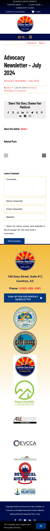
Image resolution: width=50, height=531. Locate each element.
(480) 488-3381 (30, 288)
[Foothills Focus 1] (25, 456)
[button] (6, 155)
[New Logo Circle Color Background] (25, 16)
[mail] (35, 520)
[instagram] (20, 520)
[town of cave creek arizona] (25, 331)
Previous (31, 43)
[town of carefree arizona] (25, 307)
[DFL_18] (25, 379)
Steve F (10, 88)
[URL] (25, 217)
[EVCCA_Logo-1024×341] (25, 432)
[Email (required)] (25, 209)
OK (41, 526)
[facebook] (15, 520)
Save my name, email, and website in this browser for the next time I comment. (24, 230)
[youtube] (25, 520)
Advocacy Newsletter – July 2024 (21, 80)
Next (41, 43)
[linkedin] (30, 520)
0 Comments (20, 91)
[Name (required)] (25, 201)
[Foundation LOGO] (25, 355)
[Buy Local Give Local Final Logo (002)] (25, 462)
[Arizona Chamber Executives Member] (25, 408)
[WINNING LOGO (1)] (25, 486)
